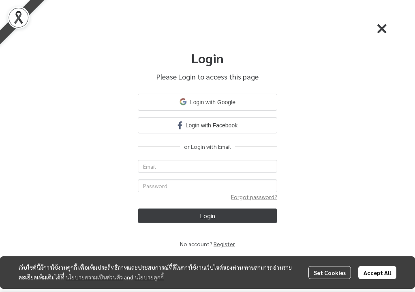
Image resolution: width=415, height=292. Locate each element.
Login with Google (207, 101)
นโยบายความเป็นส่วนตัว (94, 277)
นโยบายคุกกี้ (149, 277)
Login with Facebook (207, 125)
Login (207, 215)
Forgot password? (254, 196)
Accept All (377, 272)
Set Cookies (330, 272)
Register (224, 243)
